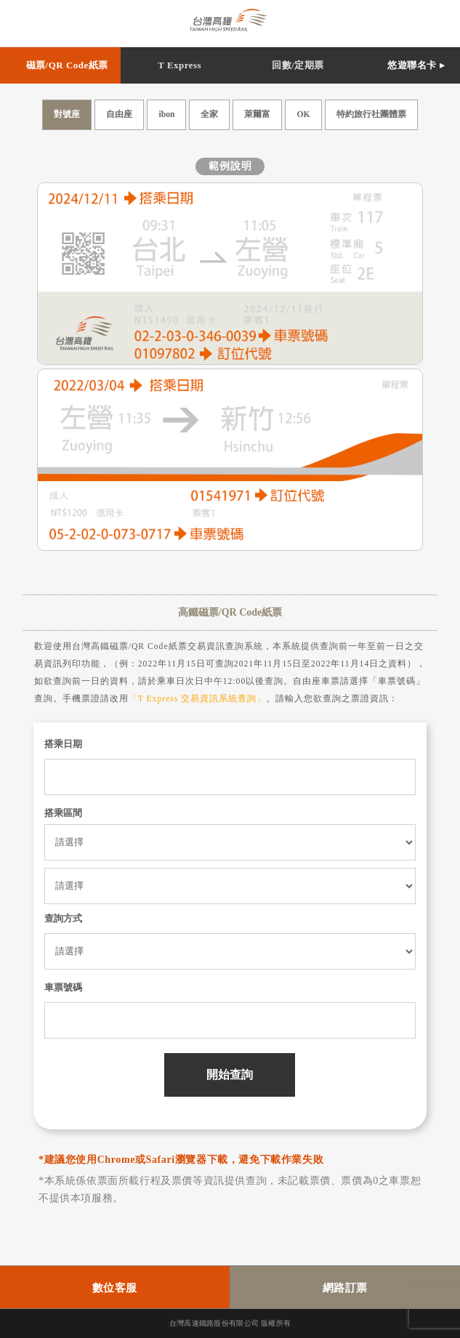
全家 (209, 114)
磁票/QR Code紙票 (67, 65)
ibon (166, 114)
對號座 (67, 114)
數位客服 (114, 1288)
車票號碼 (63, 987)
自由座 (119, 114)
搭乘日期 (63, 743)
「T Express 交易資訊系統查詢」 (198, 699)
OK (303, 114)
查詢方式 (63, 918)
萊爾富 (257, 114)
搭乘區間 (63, 812)
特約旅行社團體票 (371, 114)
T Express (179, 65)
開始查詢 (229, 1074)
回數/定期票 (298, 65)
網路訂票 (345, 1288)
